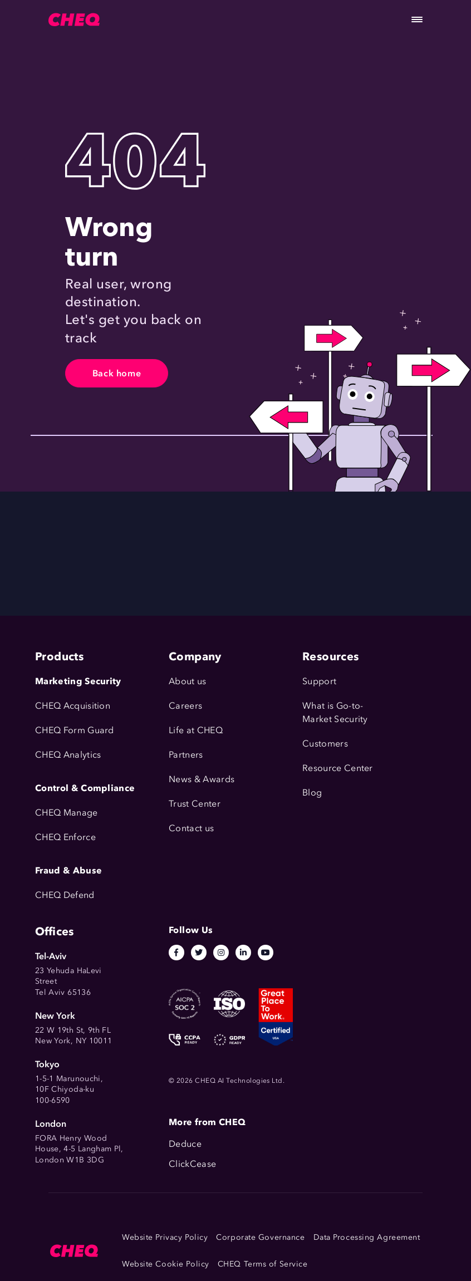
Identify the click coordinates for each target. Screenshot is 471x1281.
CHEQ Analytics (68, 754)
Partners (186, 754)
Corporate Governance (260, 1237)
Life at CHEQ (196, 730)
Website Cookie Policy (165, 1264)
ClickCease (192, 1164)
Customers (325, 743)
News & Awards (201, 779)
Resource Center (337, 768)
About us (188, 681)
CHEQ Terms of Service (263, 1264)
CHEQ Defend (65, 895)
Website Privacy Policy (165, 1237)
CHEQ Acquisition (72, 705)
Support (319, 681)
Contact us (191, 828)
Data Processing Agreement (366, 1237)
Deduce (185, 1143)
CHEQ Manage (66, 812)
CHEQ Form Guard (74, 730)
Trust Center (194, 803)
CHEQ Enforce (65, 837)
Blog (312, 792)
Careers (185, 705)
